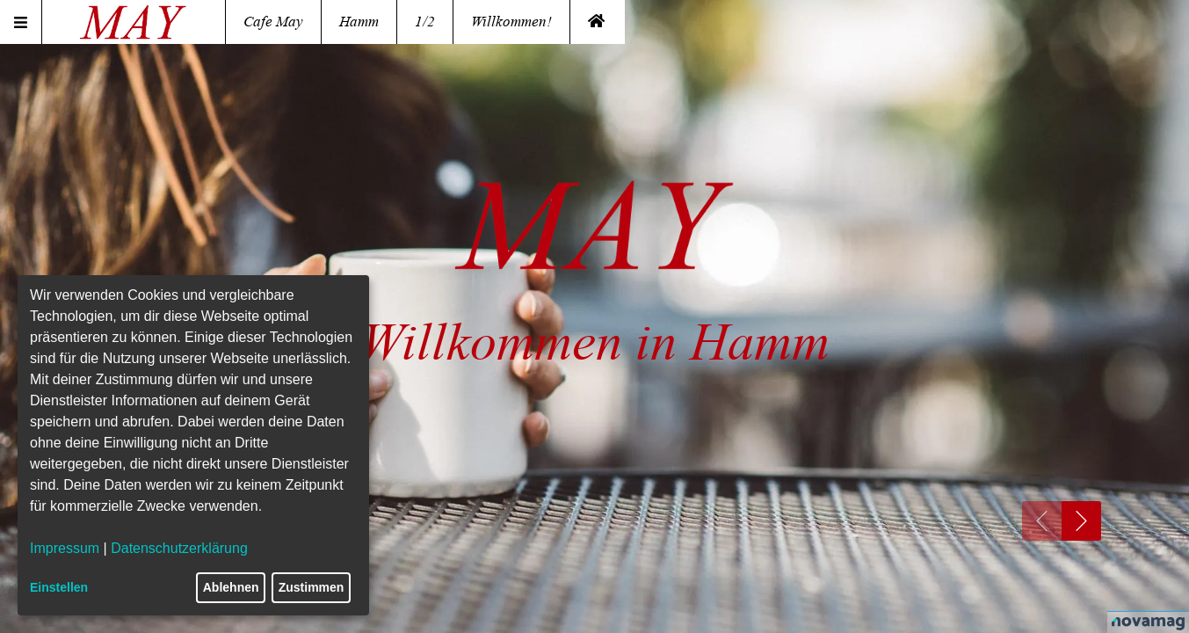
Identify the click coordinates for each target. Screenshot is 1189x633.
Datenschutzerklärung (179, 548)
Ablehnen (231, 587)
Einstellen (59, 587)
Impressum (64, 548)
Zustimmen (311, 587)
